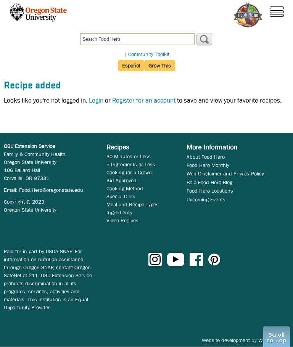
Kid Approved (121, 180)
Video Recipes (122, 220)
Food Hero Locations (210, 190)
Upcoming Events (206, 199)
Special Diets (120, 196)
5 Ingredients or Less (130, 164)
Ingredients (119, 212)
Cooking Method (124, 188)
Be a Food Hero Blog (209, 182)
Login (96, 100)
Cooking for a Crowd (129, 172)
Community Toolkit (148, 54)
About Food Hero (206, 156)
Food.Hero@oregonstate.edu (51, 189)
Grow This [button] (159, 65)
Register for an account (143, 100)
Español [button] (131, 65)
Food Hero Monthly (208, 165)
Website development (226, 340)
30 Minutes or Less (128, 156)
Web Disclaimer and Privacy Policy (225, 173)
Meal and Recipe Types (132, 204)
